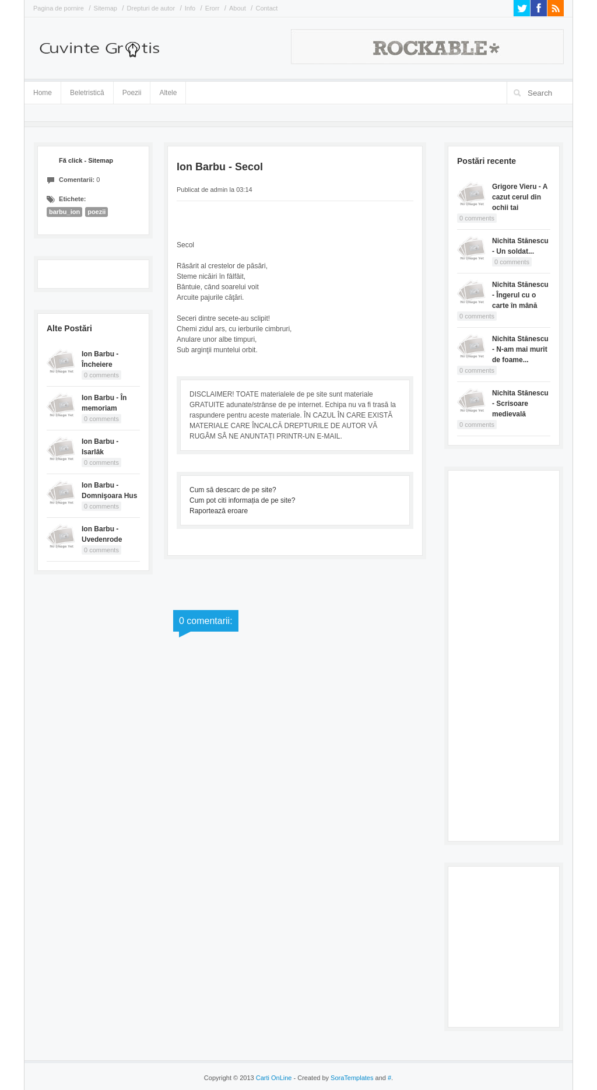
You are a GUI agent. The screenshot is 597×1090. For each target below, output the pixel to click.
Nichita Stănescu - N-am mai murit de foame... (520, 349)
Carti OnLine (274, 1077)
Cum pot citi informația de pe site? (242, 500)
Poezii (132, 93)
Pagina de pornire (58, 8)
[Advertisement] (503, 654)
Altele (168, 93)
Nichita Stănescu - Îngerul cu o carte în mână (520, 295)
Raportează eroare (218, 511)
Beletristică (87, 91)
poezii (96, 211)
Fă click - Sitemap (86, 160)
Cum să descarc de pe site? (232, 490)
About (237, 8)
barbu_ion (64, 211)
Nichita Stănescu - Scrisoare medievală (520, 403)
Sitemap (105, 8)
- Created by (332, 1077)
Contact (266, 8)
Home (42, 93)
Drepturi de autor (151, 8)
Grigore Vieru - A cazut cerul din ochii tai (519, 197)
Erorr (212, 8)
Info (190, 8)
